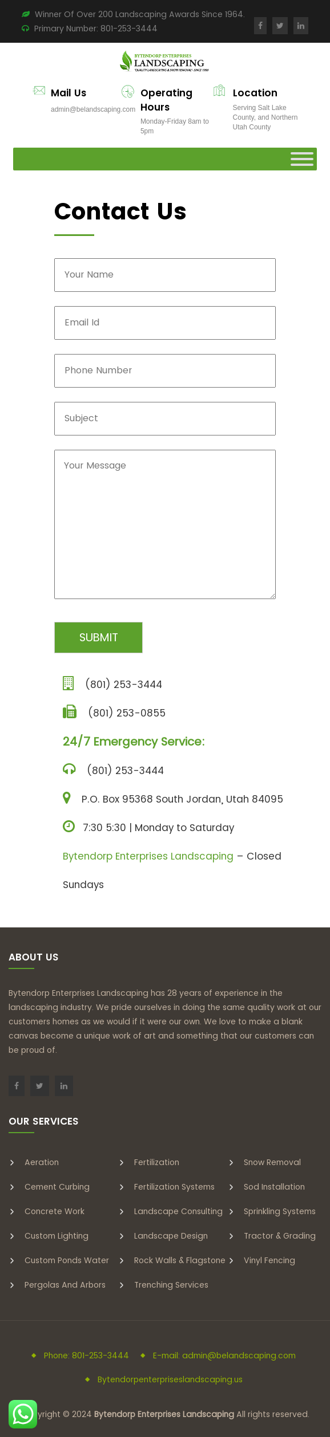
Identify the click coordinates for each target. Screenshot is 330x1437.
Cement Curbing (57, 1186)
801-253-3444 (129, 28)
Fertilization (156, 1162)
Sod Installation (274, 1186)
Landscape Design (171, 1235)
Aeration (42, 1162)
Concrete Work (54, 1211)
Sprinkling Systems (280, 1211)
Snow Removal (272, 1162)
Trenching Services (171, 1285)
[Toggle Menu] (302, 159)
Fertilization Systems (174, 1186)
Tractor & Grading (280, 1235)
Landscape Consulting (178, 1211)
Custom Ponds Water (67, 1260)
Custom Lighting (56, 1235)
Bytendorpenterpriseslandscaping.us (170, 1379)
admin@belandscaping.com (93, 109)
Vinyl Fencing (269, 1260)
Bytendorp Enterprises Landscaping (148, 856)
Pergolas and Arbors (65, 1285)
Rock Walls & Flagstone (180, 1260)
